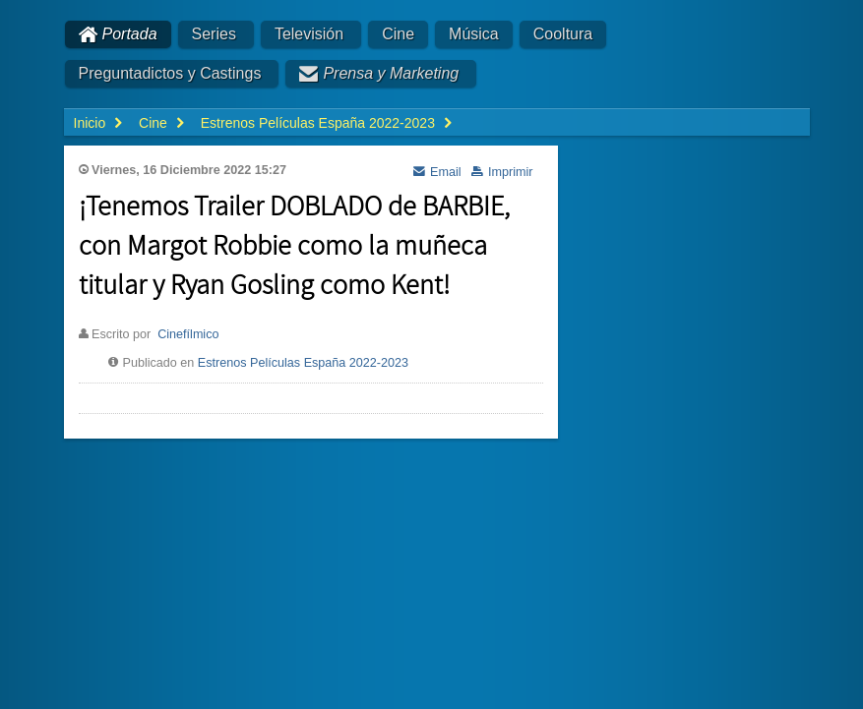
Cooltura (562, 34)
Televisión (309, 34)
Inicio (90, 123)
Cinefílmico (187, 334)
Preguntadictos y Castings (170, 73)
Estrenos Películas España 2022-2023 (303, 363)
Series (214, 34)
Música (474, 34)
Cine (398, 34)
